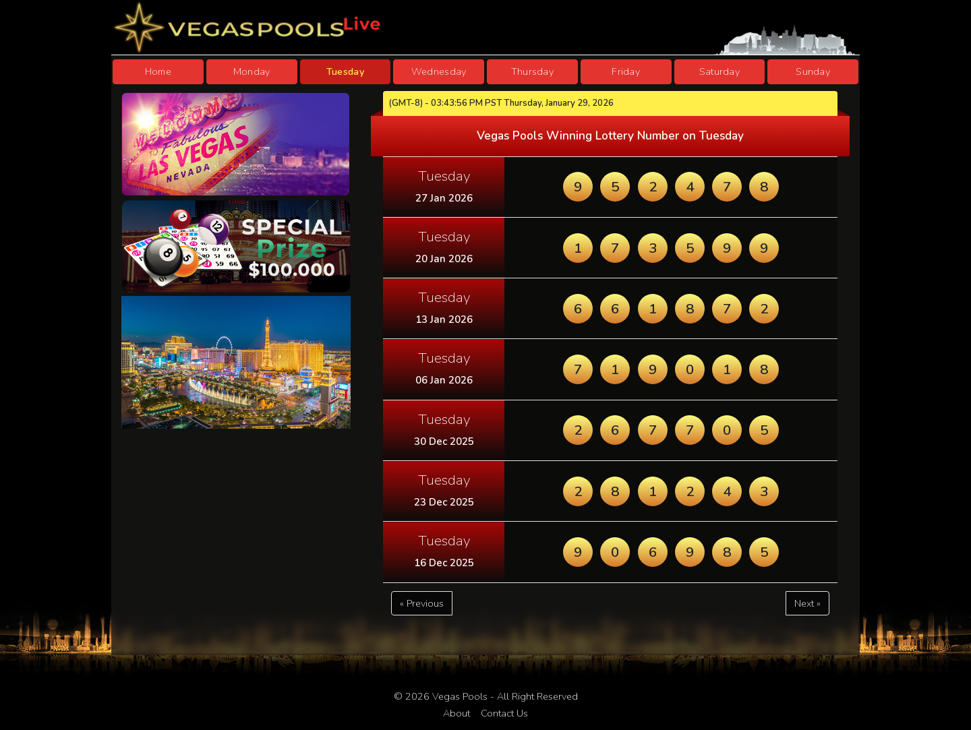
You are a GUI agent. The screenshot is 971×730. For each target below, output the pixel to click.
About (456, 713)
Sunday (813, 71)
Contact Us (504, 713)
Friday (626, 71)
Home (158, 71)
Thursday (532, 71)
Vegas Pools (460, 696)
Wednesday (438, 71)
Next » (807, 603)
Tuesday (345, 71)
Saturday (719, 71)
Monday (251, 71)
